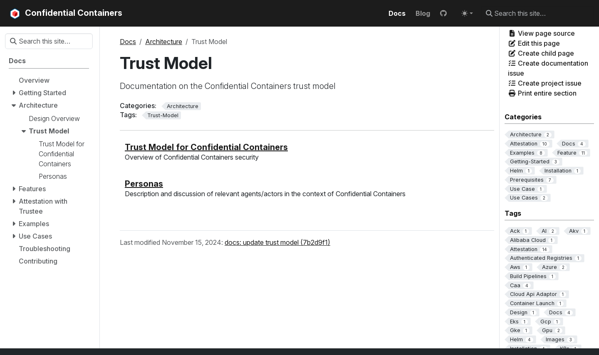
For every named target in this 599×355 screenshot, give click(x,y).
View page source (541, 33)
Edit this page (534, 43)
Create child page (541, 53)
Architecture (163, 41)
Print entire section (542, 93)
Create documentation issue (548, 68)
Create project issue (545, 83)
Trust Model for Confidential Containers (206, 147)
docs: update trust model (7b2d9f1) (277, 242)
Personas (144, 184)
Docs (128, 41)
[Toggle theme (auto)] (467, 13)
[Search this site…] (537, 13)
